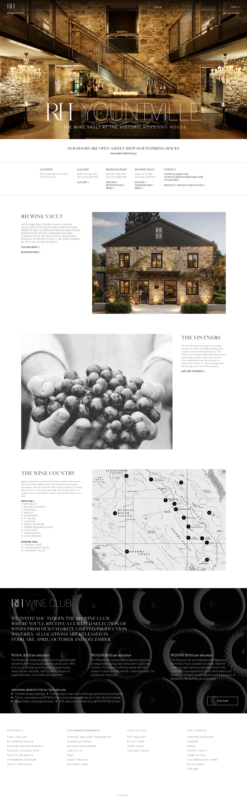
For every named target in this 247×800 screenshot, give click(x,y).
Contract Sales (138, 751)
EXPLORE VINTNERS (192, 371)
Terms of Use (196, 755)
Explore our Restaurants (25, 746)
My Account (232, 13)
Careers (193, 742)
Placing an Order (79, 742)
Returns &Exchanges (81, 746)
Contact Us (75, 751)
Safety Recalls (77, 760)
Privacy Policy (197, 751)
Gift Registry (136, 737)
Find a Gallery (17, 737)
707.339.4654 (171, 180)
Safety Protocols (19, 764)
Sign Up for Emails (20, 755)
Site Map (193, 769)
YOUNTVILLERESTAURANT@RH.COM (183, 177)
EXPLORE (83, 182)
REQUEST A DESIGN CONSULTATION (184, 185)
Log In (158, 7)
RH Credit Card (77, 764)
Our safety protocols (123, 153)
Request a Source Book (23, 751)
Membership (15, 13)
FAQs (70, 755)
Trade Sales (135, 746)
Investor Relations (200, 737)
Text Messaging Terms (202, 760)
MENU (110, 188)
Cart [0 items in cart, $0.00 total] (235, 7)
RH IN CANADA (196, 764)
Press (191, 746)
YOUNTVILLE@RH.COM (176, 174)
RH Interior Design (20, 742)
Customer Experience (83, 730)
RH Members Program (22, 760)
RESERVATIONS (115, 185)
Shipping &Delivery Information (89, 737)
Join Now (223, 701)
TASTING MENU (29, 247)
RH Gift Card (136, 742)
